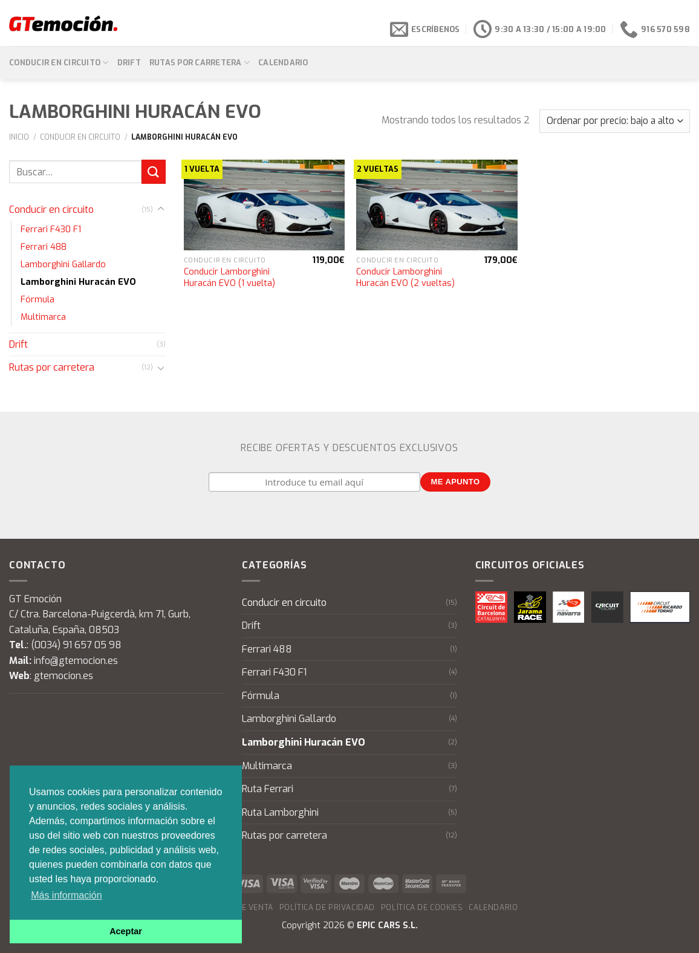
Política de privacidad (327, 907)
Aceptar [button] (125, 931)
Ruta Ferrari (267, 788)
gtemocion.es (63, 675)
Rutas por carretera (199, 62)
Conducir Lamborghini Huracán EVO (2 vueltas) (405, 278)
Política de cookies (422, 907)
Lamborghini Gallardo (63, 264)
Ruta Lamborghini (280, 812)
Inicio (19, 137)
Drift (129, 62)
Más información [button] (66, 895)
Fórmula (37, 299)
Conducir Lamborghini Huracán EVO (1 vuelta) (229, 278)
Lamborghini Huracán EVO (78, 282)
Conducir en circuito (59, 62)
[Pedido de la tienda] (614, 121)
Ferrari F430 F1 (51, 229)
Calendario (283, 62)
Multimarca (43, 317)
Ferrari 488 (44, 247)
